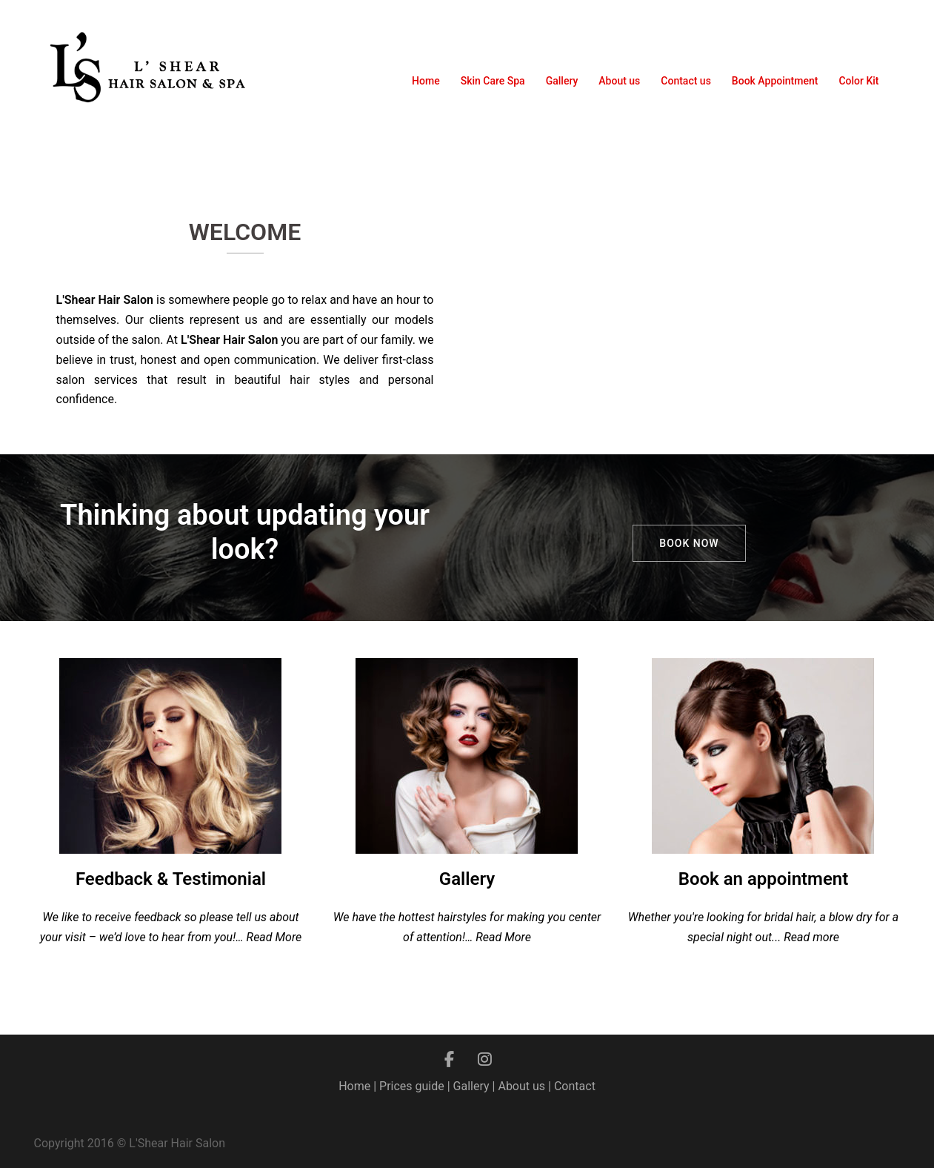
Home (426, 81)
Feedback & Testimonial (171, 879)
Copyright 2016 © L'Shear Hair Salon (130, 1143)
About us (619, 81)
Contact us (686, 81)
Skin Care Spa (493, 81)
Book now (688, 543)
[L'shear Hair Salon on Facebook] (449, 1059)
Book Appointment (775, 81)
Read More (274, 937)
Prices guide (411, 1086)
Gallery (562, 81)
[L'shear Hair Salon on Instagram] (485, 1059)
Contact (575, 1086)
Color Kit (858, 81)
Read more (811, 937)
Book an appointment (763, 879)
